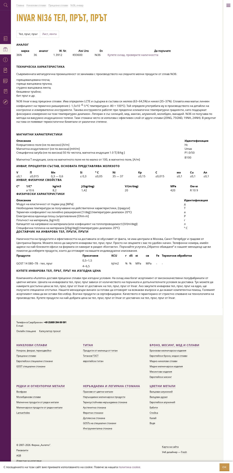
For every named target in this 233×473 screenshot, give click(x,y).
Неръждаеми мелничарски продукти (104, 397)
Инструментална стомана (97, 428)
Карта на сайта (170, 446)
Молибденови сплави (28, 397)
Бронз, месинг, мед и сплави (174, 345)
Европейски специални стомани (34, 361)
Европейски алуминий (162, 402)
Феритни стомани (93, 412)
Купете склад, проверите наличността (133, 55)
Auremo (5, 21)
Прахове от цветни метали (98, 391)
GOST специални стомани (30, 366)
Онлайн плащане (26, 331)
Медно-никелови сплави (163, 361)
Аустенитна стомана (94, 407)
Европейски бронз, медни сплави (168, 355)
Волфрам (21, 391)
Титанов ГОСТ (90, 355)
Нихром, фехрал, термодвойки (33, 350)
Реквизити (22, 450)
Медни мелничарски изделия (166, 366)
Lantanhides (23, 412)
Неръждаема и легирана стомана (111, 386)
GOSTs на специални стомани (99, 423)
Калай (153, 418)
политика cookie (129, 467)
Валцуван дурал (158, 397)
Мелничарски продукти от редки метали (39, 407)
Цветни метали (162, 386)
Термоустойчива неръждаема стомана (105, 402)
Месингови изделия (161, 371)
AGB (18, 455)
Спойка (154, 412)
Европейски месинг (161, 377)
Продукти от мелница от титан (100, 350)
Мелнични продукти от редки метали (37, 402)
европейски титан (93, 361)
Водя (152, 423)
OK (224, 467)
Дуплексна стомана (94, 418)
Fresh (184, 452)
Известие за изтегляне (29, 460)
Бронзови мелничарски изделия (168, 350)
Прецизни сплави (26, 355)
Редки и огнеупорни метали (40, 386)
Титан (88, 345)
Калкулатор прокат (50, 331)
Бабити (154, 407)
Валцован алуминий (161, 391)
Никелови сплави (31, 345)
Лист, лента (49, 34)
